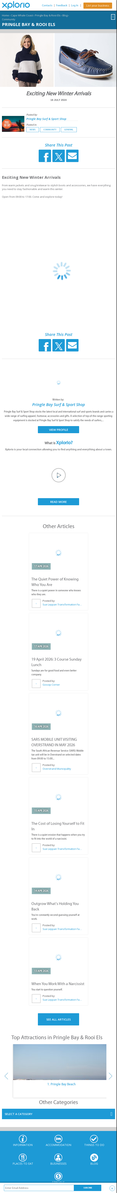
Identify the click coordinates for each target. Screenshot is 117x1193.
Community (8, 19)
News (33, 129)
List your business (97, 5)
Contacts (47, 5)
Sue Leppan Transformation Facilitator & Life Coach (62, 604)
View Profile (58, 430)
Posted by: (32, 114)
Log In (74, 5)
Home (5, 15)
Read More (58, 502)
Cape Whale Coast (22, 15)
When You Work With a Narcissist (57, 983)
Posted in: (31, 124)
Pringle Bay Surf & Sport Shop (46, 119)
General (68, 129)
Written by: (58, 399)
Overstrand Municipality (57, 768)
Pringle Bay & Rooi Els (47, 15)
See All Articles (58, 1019)
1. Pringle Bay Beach (61, 1084)
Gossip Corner (51, 684)
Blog (65, 15)
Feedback (61, 5)
